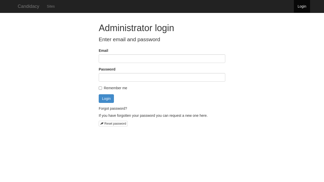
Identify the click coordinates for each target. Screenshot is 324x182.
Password (107, 69)
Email (103, 51)
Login (302, 6)
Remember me (113, 88)
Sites (51, 6)
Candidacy (28, 6)
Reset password (113, 123)
